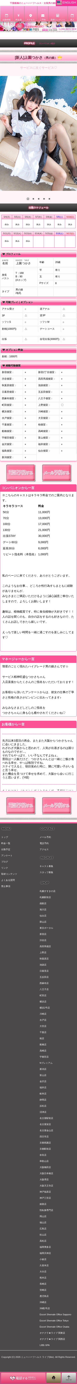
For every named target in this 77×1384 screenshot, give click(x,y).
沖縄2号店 (45, 1308)
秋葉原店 (44, 958)
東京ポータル (46, 928)
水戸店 (43, 1020)
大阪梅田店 (45, 1167)
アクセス (44, 849)
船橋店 (43, 1044)
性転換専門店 (46, 1210)
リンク (4, 868)
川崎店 (43, 1014)
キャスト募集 (46, 866)
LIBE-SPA (45, 1345)
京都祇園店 (45, 1142)
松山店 (43, 1234)
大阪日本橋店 (46, 1173)
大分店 (43, 1271)
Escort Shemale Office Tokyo (54, 1320)
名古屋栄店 (45, 1124)
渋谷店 (43, 940)
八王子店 (44, 989)
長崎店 (43, 1284)
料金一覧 (5, 843)
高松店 (43, 1241)
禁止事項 (5, 886)
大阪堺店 (44, 1179)
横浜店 (43, 1001)
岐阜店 (43, 1093)
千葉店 (43, 1032)
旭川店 (43, 909)
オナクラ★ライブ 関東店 (52, 1333)
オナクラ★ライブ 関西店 (52, 1339)
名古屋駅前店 (46, 1118)
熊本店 (43, 1277)
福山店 (43, 1222)
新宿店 (43, 934)
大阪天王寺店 (46, 1185)
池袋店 (43, 965)
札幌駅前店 (45, 897)
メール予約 (45, 837)
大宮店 (43, 1026)
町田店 (43, 995)
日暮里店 (44, 971)
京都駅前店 (45, 1149)
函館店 (43, 903)
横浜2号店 (45, 1007)
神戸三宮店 (45, 1198)
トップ (4, 837)
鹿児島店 (44, 1296)
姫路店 (43, 1204)
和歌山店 (44, 1161)
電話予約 (44, 843)
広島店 (43, 1228)
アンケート (7, 855)
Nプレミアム (46, 1063)
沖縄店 (43, 1302)
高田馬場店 (45, 946)
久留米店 (44, 1265)
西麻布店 (44, 983)
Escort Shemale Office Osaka (54, 1327)
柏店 (42, 1038)
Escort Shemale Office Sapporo (55, 1314)
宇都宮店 (44, 1057)
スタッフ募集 (46, 872)
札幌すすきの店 (47, 891)
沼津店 (43, 1112)
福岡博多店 (45, 1247)
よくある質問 (8, 880)
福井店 (43, 1087)
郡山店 (43, 922)
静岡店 (43, 1099)
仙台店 (43, 915)
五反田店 (44, 977)
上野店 (43, 952)
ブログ (4, 861)
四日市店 (44, 1136)
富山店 (43, 1075)
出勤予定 (5, 849)
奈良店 (43, 1155)
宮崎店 (43, 1290)
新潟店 (43, 1069)
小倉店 (43, 1259)
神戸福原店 (45, 1192)
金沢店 (43, 1081)
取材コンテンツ (9, 874)
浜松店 (43, 1106)
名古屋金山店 (46, 1130)
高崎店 (43, 1050)
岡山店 (43, 1216)
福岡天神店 (45, 1253)
